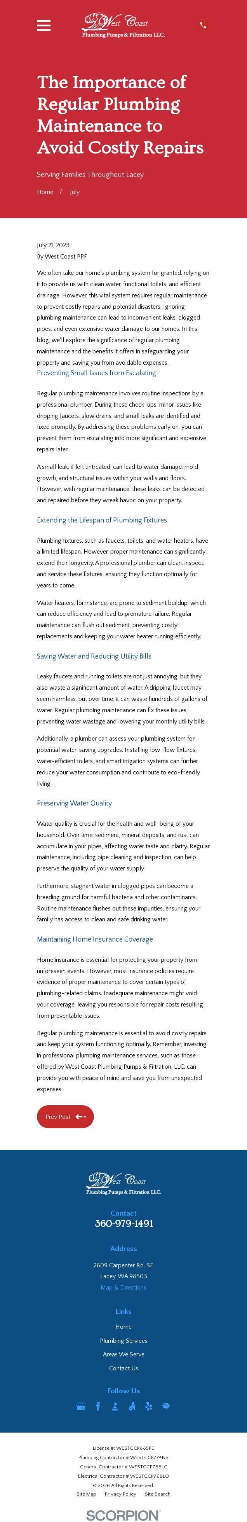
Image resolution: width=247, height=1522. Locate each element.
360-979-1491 (124, 1224)
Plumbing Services (124, 1340)
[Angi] (132, 1406)
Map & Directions (123, 1287)
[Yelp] (148, 1406)
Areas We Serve (123, 1354)
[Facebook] (98, 1406)
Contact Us (123, 1368)
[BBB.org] (115, 1406)
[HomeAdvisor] (166, 1406)
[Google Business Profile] (81, 1406)
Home (123, 1326)
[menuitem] (86, 1494)
